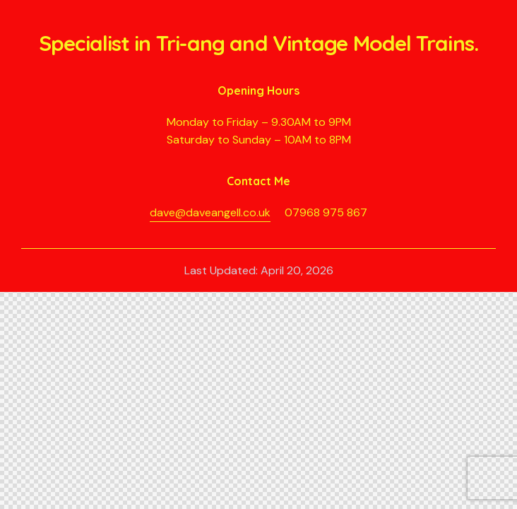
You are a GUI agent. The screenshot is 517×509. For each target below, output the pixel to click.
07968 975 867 (326, 212)
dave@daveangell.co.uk (210, 212)
